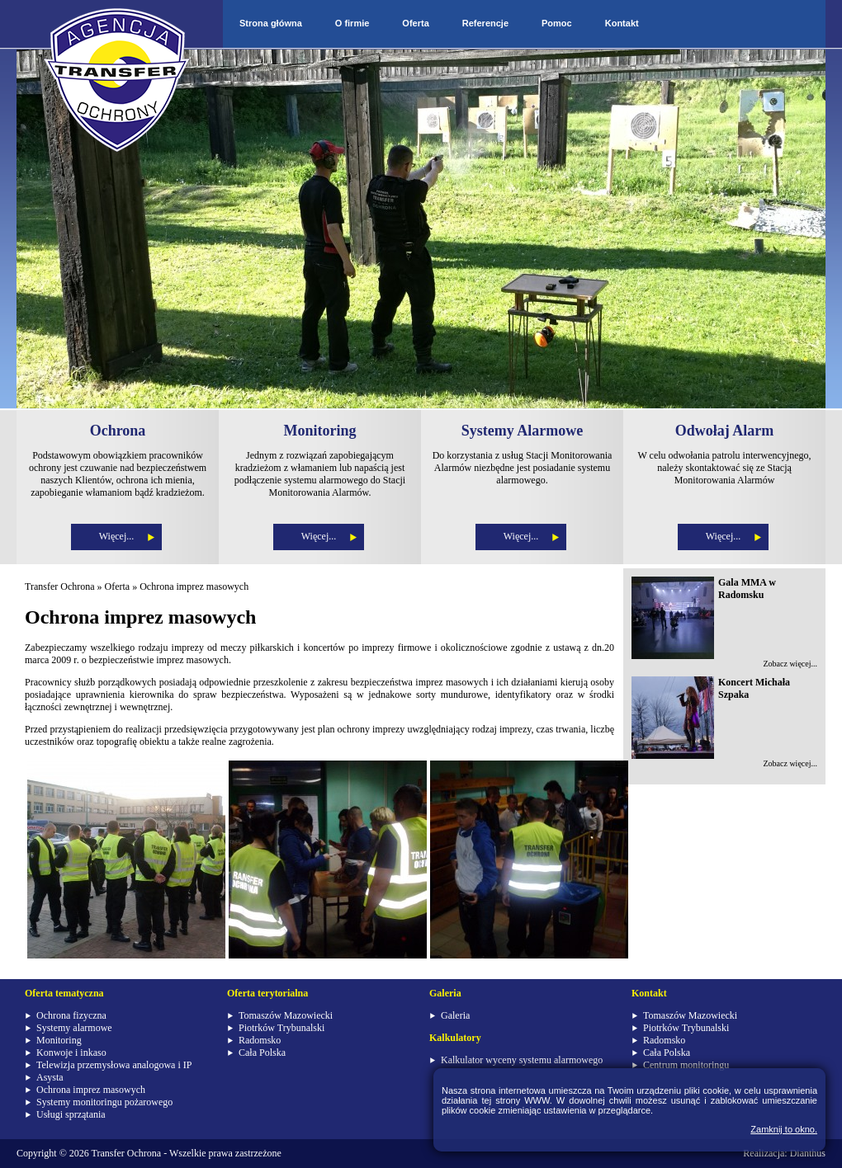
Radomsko (260, 1040)
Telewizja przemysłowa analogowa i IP (114, 1065)
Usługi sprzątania (71, 1114)
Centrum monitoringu (686, 1065)
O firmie (352, 23)
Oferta (415, 23)
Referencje (485, 23)
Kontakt (622, 23)
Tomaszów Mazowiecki (286, 1015)
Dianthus (807, 1153)
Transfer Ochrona (60, 586)
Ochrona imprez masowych (194, 586)
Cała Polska (262, 1052)
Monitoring (59, 1040)
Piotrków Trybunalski (281, 1028)
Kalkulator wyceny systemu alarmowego (522, 1060)
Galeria (455, 1015)
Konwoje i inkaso (71, 1052)
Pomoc (557, 23)
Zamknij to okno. (783, 1129)
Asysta (50, 1077)
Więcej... (117, 536)
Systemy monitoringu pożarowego (104, 1102)
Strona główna (270, 23)
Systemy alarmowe (74, 1028)
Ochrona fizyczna (71, 1015)
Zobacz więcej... (790, 663)
